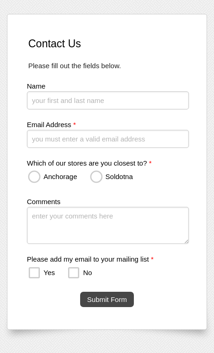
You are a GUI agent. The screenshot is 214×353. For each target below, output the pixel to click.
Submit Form (107, 299)
